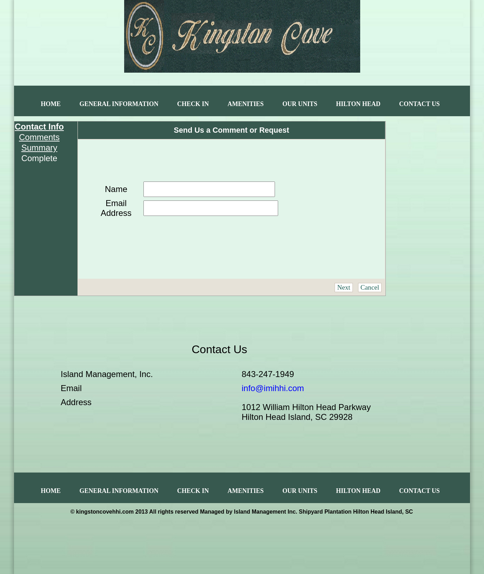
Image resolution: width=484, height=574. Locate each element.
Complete (39, 158)
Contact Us (419, 103)
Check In (193, 103)
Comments (39, 137)
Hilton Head (358, 103)
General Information (118, 103)
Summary (39, 147)
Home (51, 103)
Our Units (299, 103)
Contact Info (39, 126)
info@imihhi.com (273, 388)
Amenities (246, 103)
